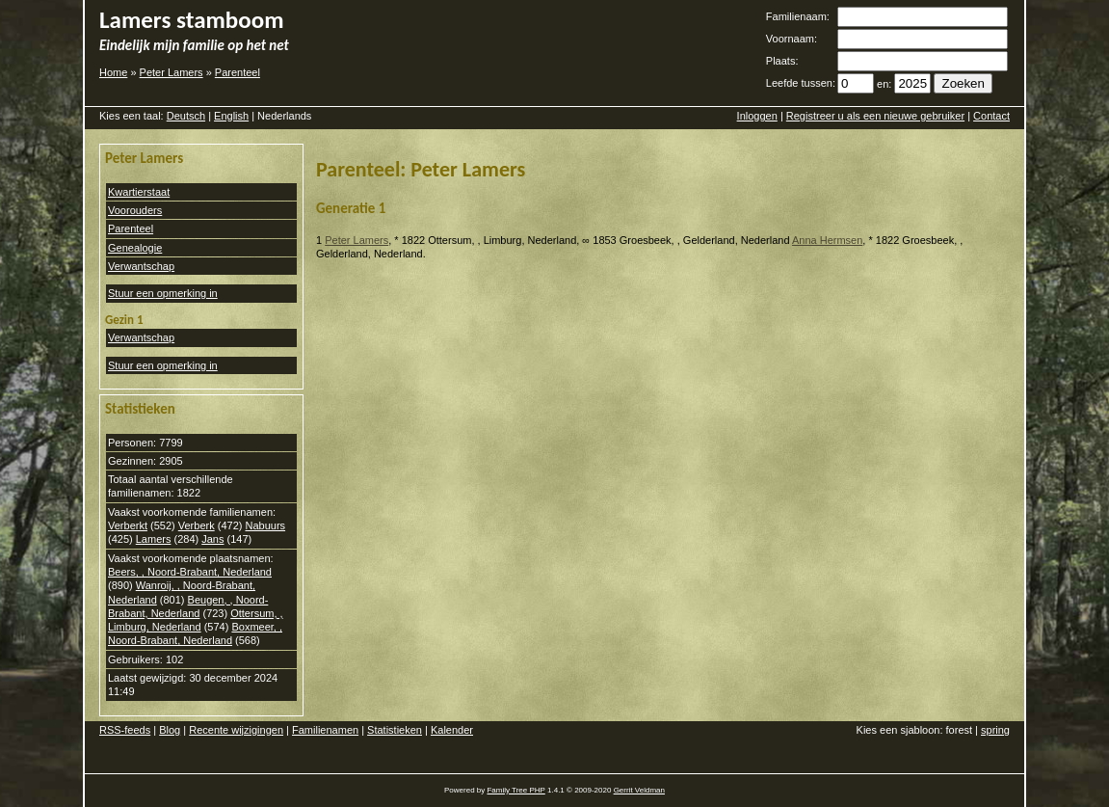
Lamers (154, 539)
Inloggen (757, 115)
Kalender (452, 730)
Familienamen (325, 730)
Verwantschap (141, 266)
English (231, 115)
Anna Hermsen (827, 240)
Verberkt (127, 525)
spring (995, 730)
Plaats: (782, 61)
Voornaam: (791, 38)
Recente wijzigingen (236, 730)
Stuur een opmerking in (163, 293)
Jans (212, 539)
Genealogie (135, 248)
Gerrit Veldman (639, 790)
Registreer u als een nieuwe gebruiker (875, 115)
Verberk (196, 525)
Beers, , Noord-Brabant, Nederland (190, 572)
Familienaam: (798, 16)
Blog (169, 730)
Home (113, 72)
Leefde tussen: (800, 83)
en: (884, 84)
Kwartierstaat (139, 192)
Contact (991, 115)
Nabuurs (265, 525)
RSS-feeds (124, 730)
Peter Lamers (171, 72)
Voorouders (135, 210)
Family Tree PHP (515, 790)
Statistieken (394, 730)
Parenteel (237, 72)
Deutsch (186, 115)
